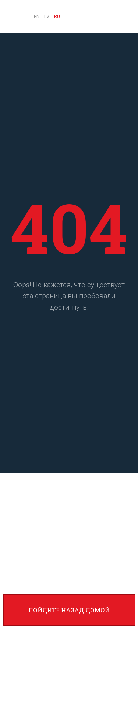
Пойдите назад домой (69, 610)
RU (57, 16)
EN (37, 16)
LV (46, 16)
